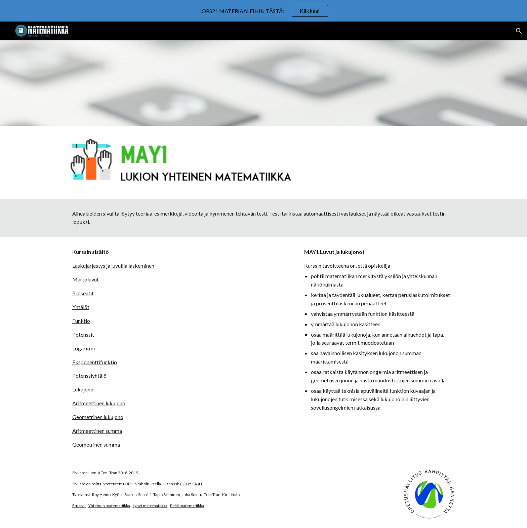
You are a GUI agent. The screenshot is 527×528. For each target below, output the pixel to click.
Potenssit (83, 334)
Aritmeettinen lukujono (98, 403)
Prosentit (83, 293)
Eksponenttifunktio (94, 362)
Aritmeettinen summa (97, 430)
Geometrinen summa (96, 444)
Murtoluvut (85, 279)
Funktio (81, 320)
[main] (263, 218)
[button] (519, 31)
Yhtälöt (80, 307)
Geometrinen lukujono (97, 417)
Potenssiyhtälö (89, 375)
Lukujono (82, 389)
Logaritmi (83, 348)
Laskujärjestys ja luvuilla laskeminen (113, 265)
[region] (263, 11)
